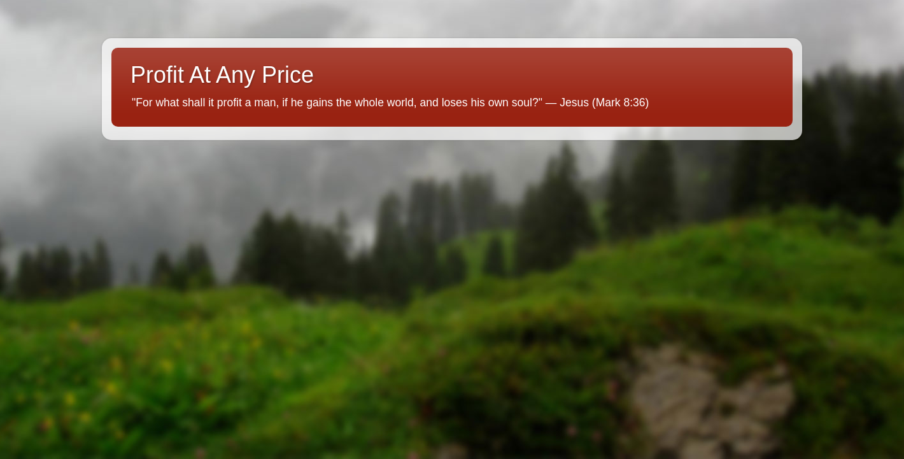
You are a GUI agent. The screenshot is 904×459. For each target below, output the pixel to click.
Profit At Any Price (222, 75)
